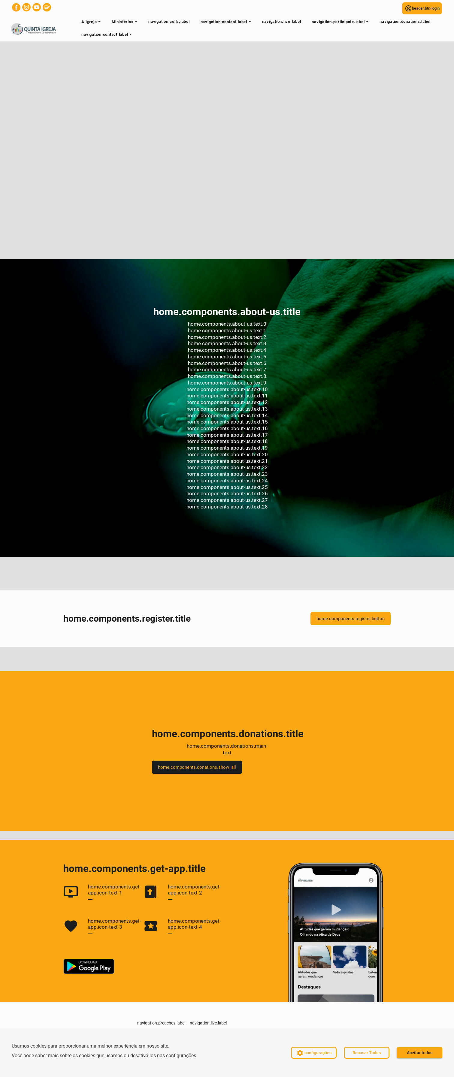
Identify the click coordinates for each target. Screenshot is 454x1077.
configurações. (181, 1055)
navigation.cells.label (169, 21)
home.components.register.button (350, 618)
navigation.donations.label (405, 21)
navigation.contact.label (107, 35)
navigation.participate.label (341, 23)
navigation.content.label (227, 23)
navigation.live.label (281, 21)
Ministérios (125, 23)
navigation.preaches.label (161, 1023)
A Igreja (91, 23)
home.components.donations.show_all (197, 767)
